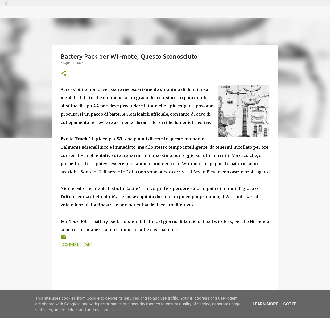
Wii (87, 244)
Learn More (265, 304)
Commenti (71, 244)
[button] (64, 73)
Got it (289, 304)
